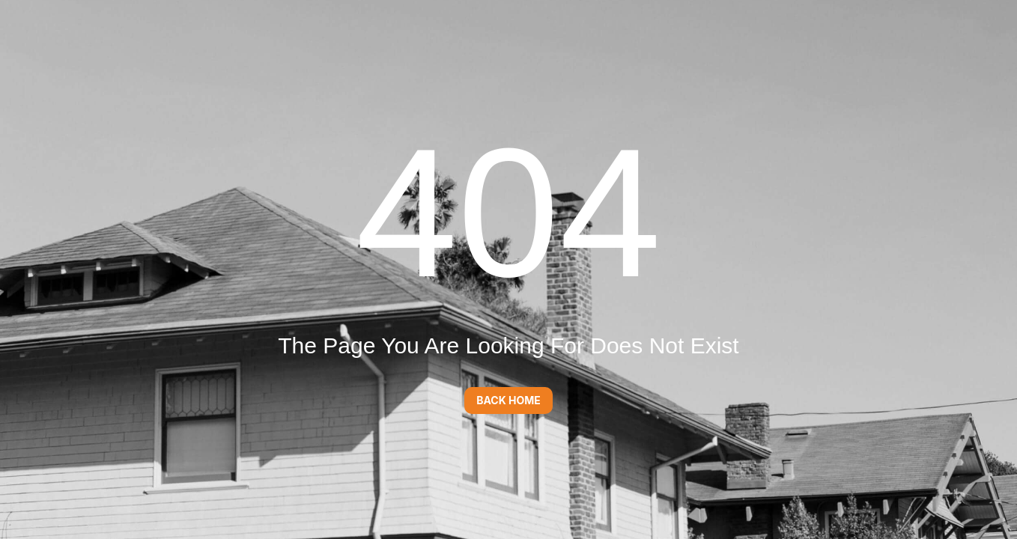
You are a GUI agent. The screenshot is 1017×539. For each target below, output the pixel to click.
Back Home (508, 400)
